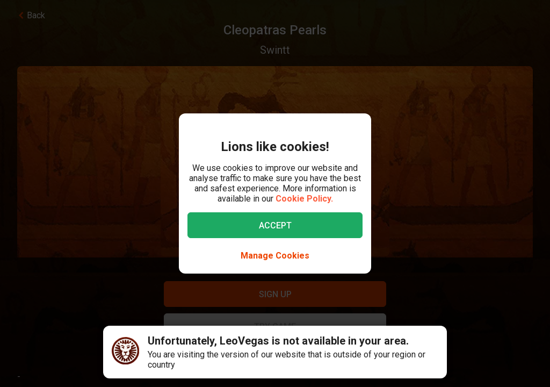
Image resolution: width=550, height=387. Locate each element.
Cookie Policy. (304, 199)
